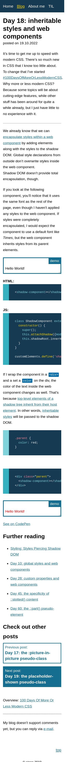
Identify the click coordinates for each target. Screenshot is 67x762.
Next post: (32, 677)
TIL (51, 6)
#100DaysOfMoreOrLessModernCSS (32, 78)
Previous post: (32, 653)
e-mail (48, 729)
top (58, 749)
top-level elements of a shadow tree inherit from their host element (30, 404)
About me (36, 6)
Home (8, 6)
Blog (21, 6)
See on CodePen (16, 524)
